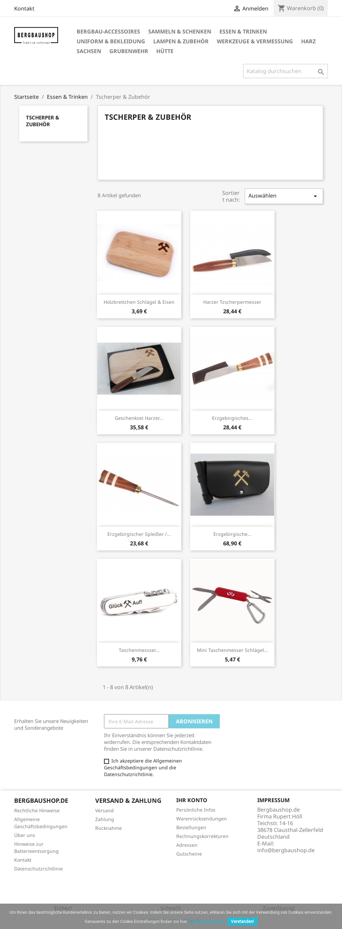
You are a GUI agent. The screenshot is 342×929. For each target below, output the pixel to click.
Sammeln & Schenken (179, 31)
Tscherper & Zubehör (42, 121)
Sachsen (89, 51)
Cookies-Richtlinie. (206, 921)
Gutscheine (189, 854)
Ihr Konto (191, 800)
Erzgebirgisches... (232, 418)
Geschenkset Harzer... (139, 418)
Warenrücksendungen (201, 818)
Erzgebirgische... (232, 534)
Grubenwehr (128, 51)
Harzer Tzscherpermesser (232, 302)
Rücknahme (108, 828)
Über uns (24, 835)
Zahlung (104, 819)
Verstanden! (242, 921)
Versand (104, 810)
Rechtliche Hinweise (37, 810)
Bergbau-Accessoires (108, 31)
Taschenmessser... (139, 650)
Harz (308, 41)
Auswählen (283, 196)
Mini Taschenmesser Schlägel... (232, 650)
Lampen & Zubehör (181, 41)
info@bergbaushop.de (286, 850)
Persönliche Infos (195, 810)
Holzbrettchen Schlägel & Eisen (139, 302)
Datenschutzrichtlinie (38, 868)
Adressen (187, 845)
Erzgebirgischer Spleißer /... (139, 534)
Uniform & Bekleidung (111, 41)
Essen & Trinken (243, 31)
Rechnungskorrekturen (202, 836)
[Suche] (285, 71)
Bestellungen (191, 827)
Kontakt (24, 8)
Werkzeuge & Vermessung (255, 41)
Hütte (165, 51)
